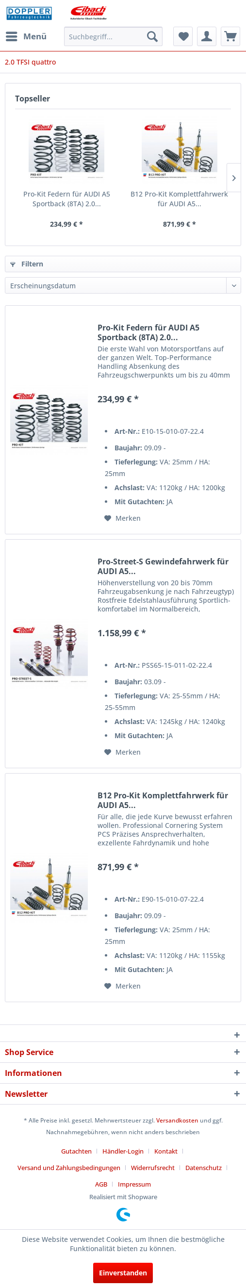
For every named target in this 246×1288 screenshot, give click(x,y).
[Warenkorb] (230, 36)
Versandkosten (177, 1120)
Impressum (134, 1184)
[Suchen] (152, 36)
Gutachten (76, 1151)
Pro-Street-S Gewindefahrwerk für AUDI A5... (163, 566)
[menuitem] (25, 36)
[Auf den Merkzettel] (122, 518)
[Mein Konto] (206, 36)
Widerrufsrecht (153, 1167)
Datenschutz (203, 1167)
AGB (101, 1184)
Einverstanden (123, 1272)
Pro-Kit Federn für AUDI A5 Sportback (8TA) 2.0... (66, 198)
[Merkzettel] (183, 36)
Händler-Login (123, 1151)
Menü (26, 35)
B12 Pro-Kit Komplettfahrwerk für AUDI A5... (179, 198)
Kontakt (166, 1151)
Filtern (26, 263)
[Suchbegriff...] (113, 36)
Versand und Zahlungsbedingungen (68, 1167)
